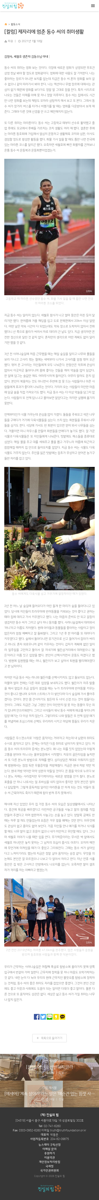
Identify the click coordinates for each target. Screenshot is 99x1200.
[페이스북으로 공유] (37, 1017)
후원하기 (49, 1153)
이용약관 (49, 1157)
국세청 (49, 1166)
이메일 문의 (49, 1149)
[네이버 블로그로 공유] (49, 1017)
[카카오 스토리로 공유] (56, 1017)
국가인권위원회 (49, 1170)
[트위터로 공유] (43, 1017)
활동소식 (15, 24)
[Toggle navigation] (93, 6)
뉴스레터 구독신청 (50, 1144)
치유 (10, 41)
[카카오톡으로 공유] (62, 1017)
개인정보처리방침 (49, 1162)
